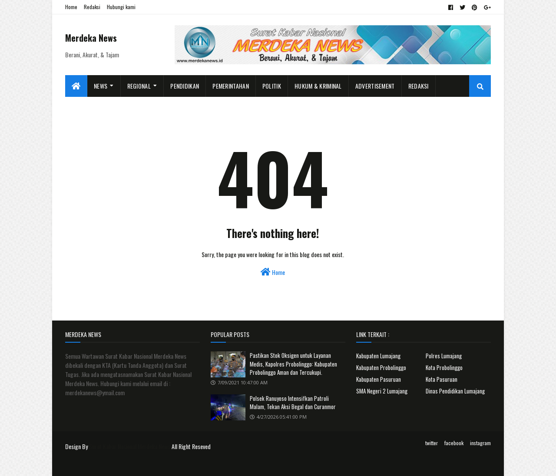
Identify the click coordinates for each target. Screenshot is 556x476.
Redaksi (92, 6)
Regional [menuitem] (139, 85)
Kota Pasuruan (441, 379)
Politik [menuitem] (271, 85)
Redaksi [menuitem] (418, 85)
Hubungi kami (121, 6)
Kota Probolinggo (444, 367)
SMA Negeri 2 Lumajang (381, 391)
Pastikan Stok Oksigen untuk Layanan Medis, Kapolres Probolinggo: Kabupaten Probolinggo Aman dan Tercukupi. (293, 364)
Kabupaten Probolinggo (381, 367)
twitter (431, 442)
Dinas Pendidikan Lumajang (455, 391)
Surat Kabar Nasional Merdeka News (129, 446)
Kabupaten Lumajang (378, 355)
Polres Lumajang (444, 355)
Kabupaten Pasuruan (378, 379)
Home (71, 6)
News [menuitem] (100, 85)
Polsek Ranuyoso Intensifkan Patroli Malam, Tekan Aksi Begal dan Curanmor (293, 402)
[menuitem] (76, 86)
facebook (453, 442)
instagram (480, 442)
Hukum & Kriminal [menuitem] (318, 85)
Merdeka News (91, 37)
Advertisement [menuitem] (375, 85)
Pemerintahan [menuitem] (230, 85)
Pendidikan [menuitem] (184, 85)
